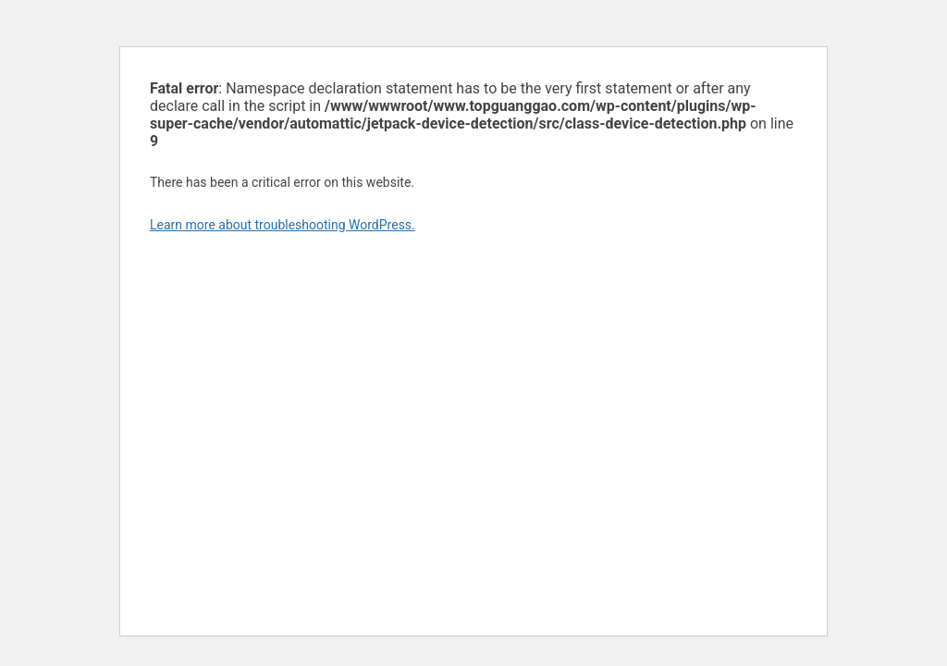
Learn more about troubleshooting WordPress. (282, 224)
